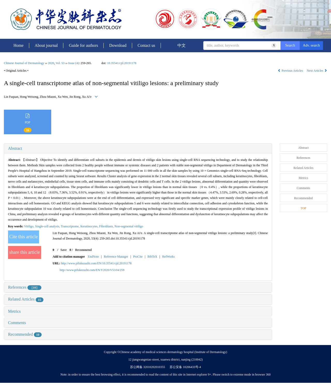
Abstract (15, 148)
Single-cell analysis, (48, 226)
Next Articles (317, 70)
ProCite (138, 256)
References (24, 287)
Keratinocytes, (89, 226)
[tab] (138, 148)
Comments (17, 322)
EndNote (93, 256)
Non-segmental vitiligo (129, 226)
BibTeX (152, 256)
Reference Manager (116, 256)
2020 (51, 63)
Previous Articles (291, 70)
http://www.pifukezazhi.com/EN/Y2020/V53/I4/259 (91, 270)
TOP (303, 208)
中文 (181, 45)
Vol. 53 (60, 63)
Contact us (146, 45)
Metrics (14, 311)
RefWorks (168, 256)
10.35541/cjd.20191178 (122, 63)
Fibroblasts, (106, 226)
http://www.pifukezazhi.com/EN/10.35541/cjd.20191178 (96, 263)
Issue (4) (73, 63)
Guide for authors (83, 45)
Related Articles (25, 299)
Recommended (25, 334)
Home (18, 45)
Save (64, 250)
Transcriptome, (70, 226)
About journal (46, 45)
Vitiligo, (29, 226)
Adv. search (311, 45)
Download (117, 45)
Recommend (83, 250)
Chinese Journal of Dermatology (24, 63)
